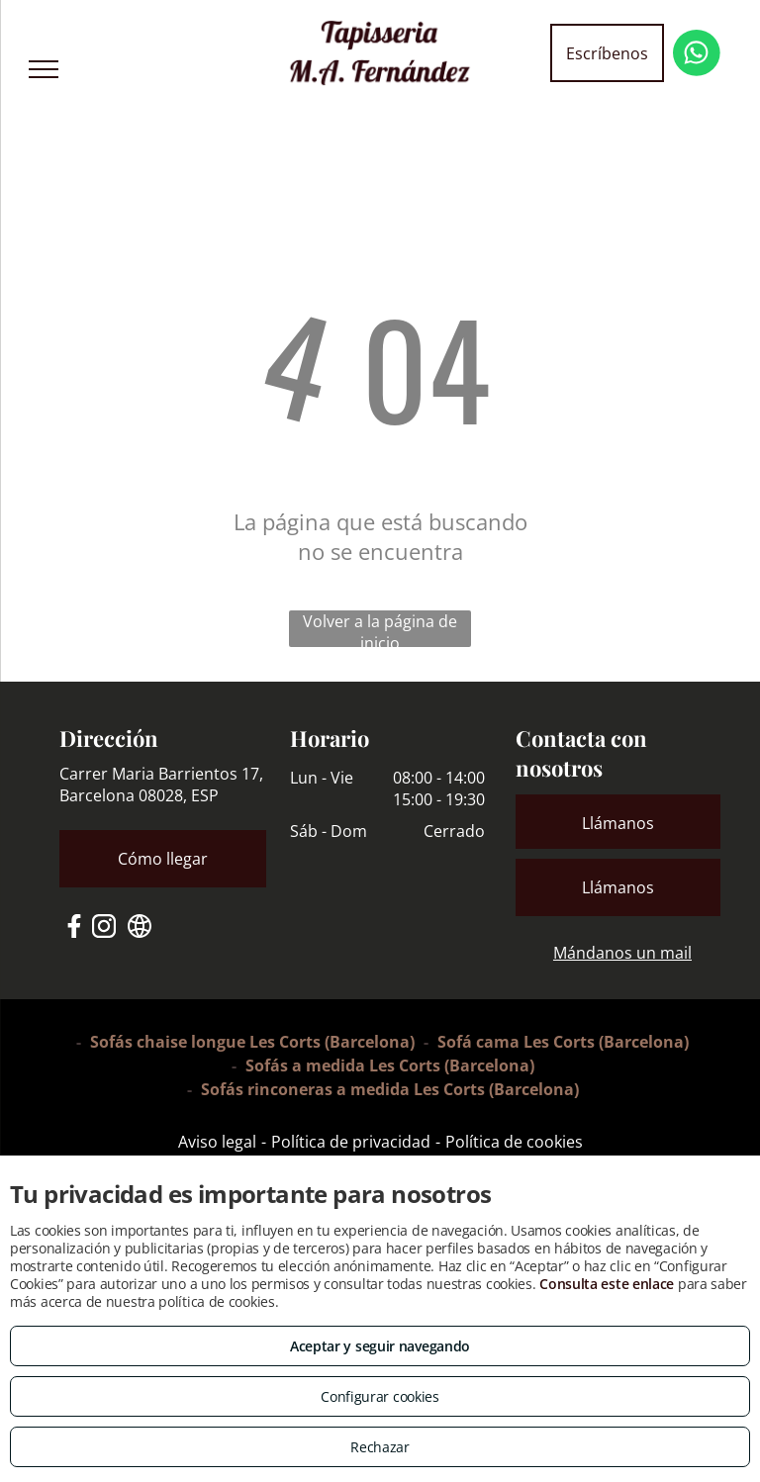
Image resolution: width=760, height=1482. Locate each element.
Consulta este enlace (606, 1283)
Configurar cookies (380, 1396)
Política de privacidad (350, 1142)
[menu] (43, 69)
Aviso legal (217, 1142)
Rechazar (380, 1446)
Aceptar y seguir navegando (380, 1346)
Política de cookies (514, 1142)
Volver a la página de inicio (380, 628)
